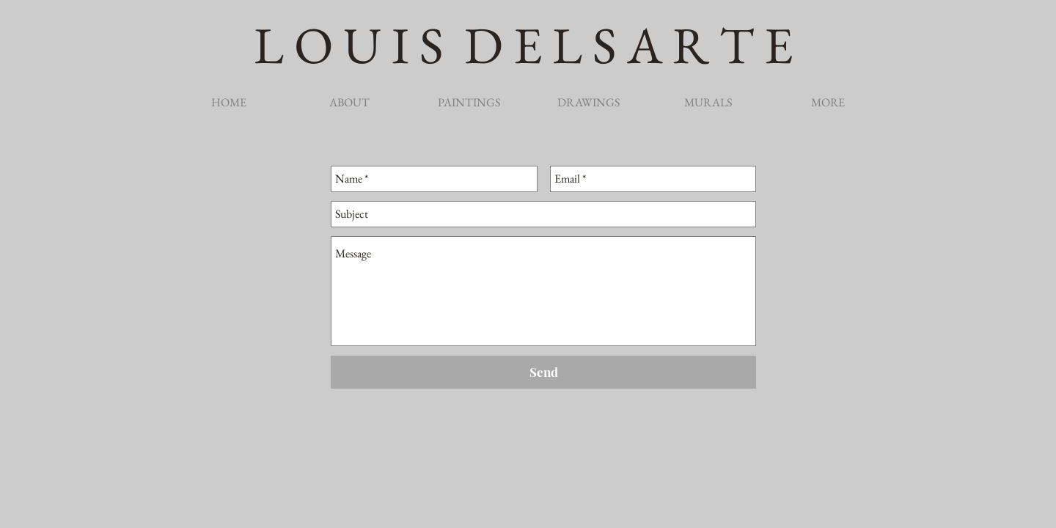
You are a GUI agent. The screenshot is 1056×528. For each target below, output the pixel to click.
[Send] (543, 372)
